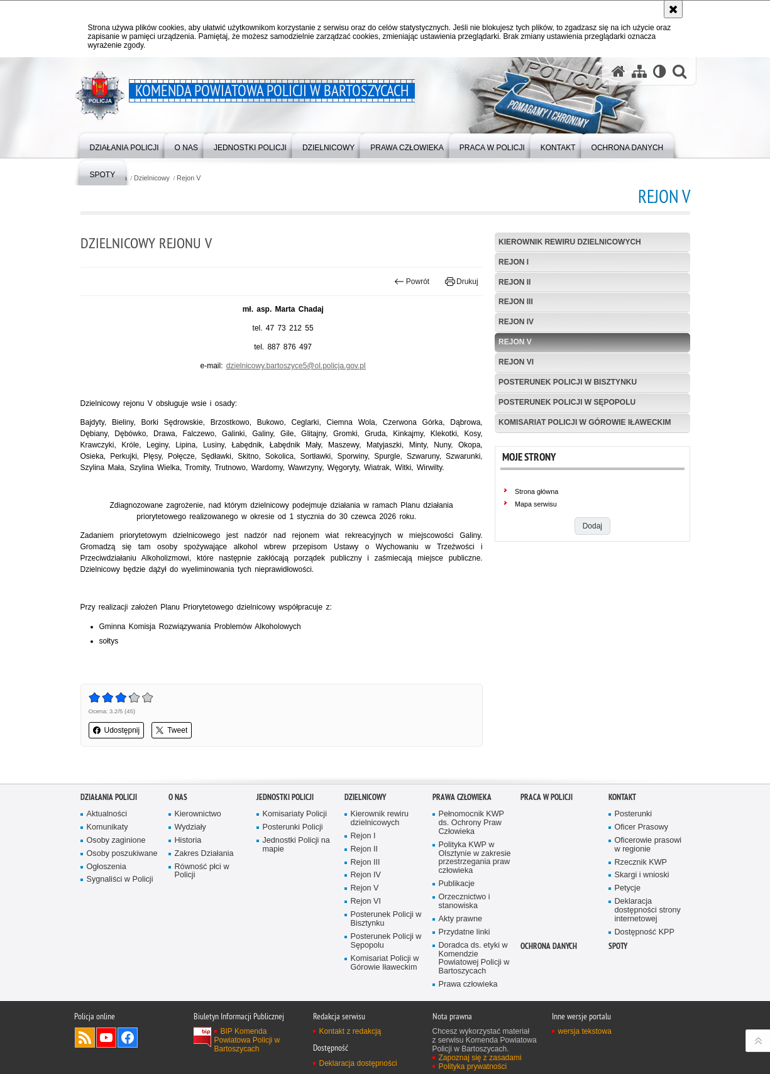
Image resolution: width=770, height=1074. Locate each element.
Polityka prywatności (473, 1066)
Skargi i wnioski (642, 875)
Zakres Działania (204, 854)
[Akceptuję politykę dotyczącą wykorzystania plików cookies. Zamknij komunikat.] (673, 9)
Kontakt (622, 797)
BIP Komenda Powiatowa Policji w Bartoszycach (247, 1040)
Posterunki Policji (293, 827)
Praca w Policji (546, 797)
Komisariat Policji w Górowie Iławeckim (584, 422)
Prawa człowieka (462, 797)
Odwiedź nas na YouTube (106, 1037)
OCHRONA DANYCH (548, 946)
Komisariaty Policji (295, 814)
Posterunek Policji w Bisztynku (567, 382)
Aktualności (107, 814)
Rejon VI (516, 362)
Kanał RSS (85, 1037)
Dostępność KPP (644, 932)
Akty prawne (460, 919)
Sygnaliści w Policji (120, 879)
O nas (177, 797)
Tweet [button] (171, 730)
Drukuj (461, 282)
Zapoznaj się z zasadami (480, 1057)
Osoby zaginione (116, 840)
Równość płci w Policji (202, 871)
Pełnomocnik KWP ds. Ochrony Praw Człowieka (472, 823)
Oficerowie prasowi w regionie (648, 844)
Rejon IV (516, 321)
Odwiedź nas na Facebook (128, 1037)
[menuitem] (124, 144)
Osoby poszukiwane (122, 854)
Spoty (617, 946)
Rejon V (189, 178)
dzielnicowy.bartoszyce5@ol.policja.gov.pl (296, 365)
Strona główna (536, 491)
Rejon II (514, 282)
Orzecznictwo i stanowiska (464, 901)
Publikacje (457, 884)
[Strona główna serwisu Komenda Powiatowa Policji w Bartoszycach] (618, 71)
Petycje (628, 888)
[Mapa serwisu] (639, 71)
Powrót (411, 282)
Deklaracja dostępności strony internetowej (648, 910)
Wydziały (190, 827)
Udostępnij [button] (116, 730)
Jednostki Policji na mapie (296, 844)
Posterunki (633, 814)
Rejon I (513, 262)
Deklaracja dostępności (358, 1063)
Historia (188, 840)
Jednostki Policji (285, 797)
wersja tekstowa (585, 1031)
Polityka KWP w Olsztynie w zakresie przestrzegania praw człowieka (475, 858)
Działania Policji (108, 797)
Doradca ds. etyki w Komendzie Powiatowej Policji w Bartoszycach (474, 958)
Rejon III (515, 301)
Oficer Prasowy (642, 827)
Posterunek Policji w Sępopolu (566, 402)
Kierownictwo (198, 814)
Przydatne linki (464, 932)
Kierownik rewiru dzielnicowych (569, 242)
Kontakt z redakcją (350, 1031)
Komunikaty (107, 827)
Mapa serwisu (536, 504)
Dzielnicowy (152, 178)
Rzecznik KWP (641, 862)
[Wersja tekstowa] (659, 71)
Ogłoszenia (106, 867)
